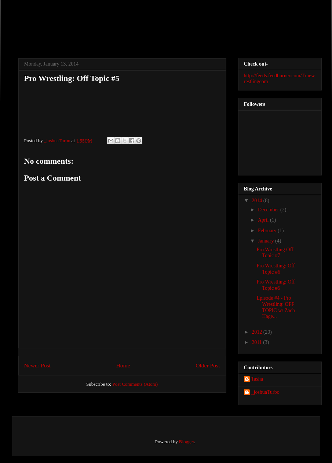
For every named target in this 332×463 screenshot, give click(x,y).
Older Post (208, 365)
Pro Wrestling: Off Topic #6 (275, 269)
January (266, 241)
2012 (257, 332)
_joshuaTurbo (58, 140)
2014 (257, 200)
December (269, 209)
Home (123, 365)
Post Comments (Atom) (135, 384)
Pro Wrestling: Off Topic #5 (275, 285)
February (268, 230)
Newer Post (37, 365)
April (264, 220)
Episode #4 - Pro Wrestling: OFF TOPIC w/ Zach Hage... (275, 307)
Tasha (257, 379)
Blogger (186, 441)
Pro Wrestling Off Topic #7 (274, 253)
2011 (257, 342)
